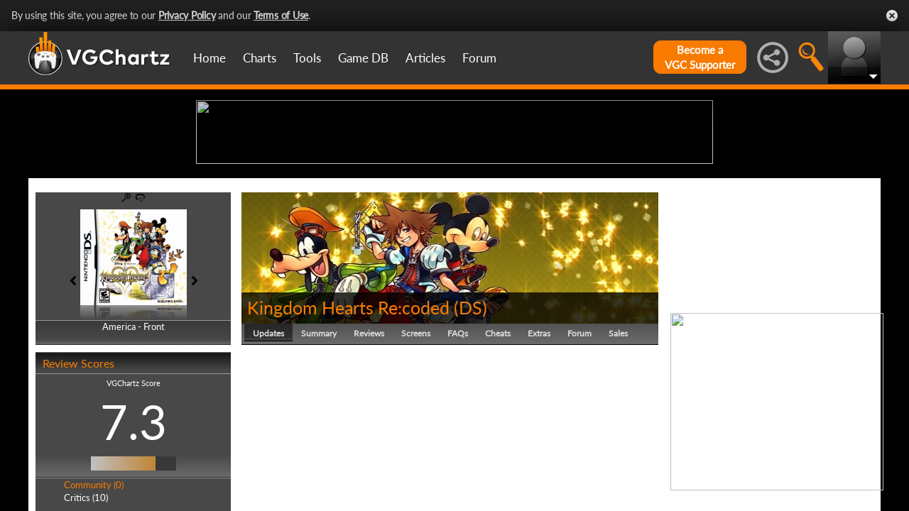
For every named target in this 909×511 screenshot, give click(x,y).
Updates (268, 443)
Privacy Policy (187, 15)
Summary (319, 443)
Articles (425, 57)
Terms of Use (281, 15)
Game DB (363, 57)
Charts (259, 57)
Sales (618, 443)
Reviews (369, 443)
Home (209, 57)
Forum (479, 57)
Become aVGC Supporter (700, 57)
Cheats (498, 443)
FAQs (457, 443)
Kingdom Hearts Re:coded (348, 417)
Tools (307, 57)
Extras (539, 443)
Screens (415, 443)
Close (892, 15)
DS (470, 417)
